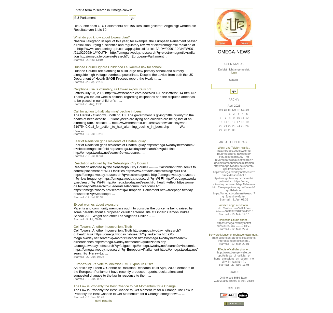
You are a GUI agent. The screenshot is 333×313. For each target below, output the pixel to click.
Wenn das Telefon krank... (234, 147)
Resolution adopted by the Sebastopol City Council (111, 163)
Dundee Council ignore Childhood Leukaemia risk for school (117, 67)
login (234, 72)
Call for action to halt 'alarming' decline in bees (108, 111)
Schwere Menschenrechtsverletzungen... (234, 234)
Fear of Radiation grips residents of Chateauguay (110, 141)
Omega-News (234, 51)
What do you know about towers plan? (102, 37)
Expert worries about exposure (96, 204)
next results (103, 301)
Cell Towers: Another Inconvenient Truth (103, 227)
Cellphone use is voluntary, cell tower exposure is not (112, 89)
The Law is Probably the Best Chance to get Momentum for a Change (125, 286)
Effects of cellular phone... (234, 249)
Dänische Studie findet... (234, 219)
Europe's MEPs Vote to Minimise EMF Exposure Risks (113, 264)
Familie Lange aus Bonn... (234, 205)
